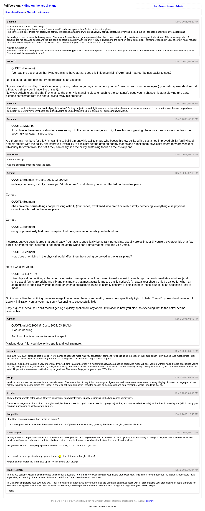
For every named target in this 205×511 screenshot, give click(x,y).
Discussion (32, 12)
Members (170, 6)
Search (162, 6)
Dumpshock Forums (15, 12)
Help (156, 6)
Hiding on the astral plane (38, 5)
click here (150, 501)
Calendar (180, 6)
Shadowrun (44, 12)
